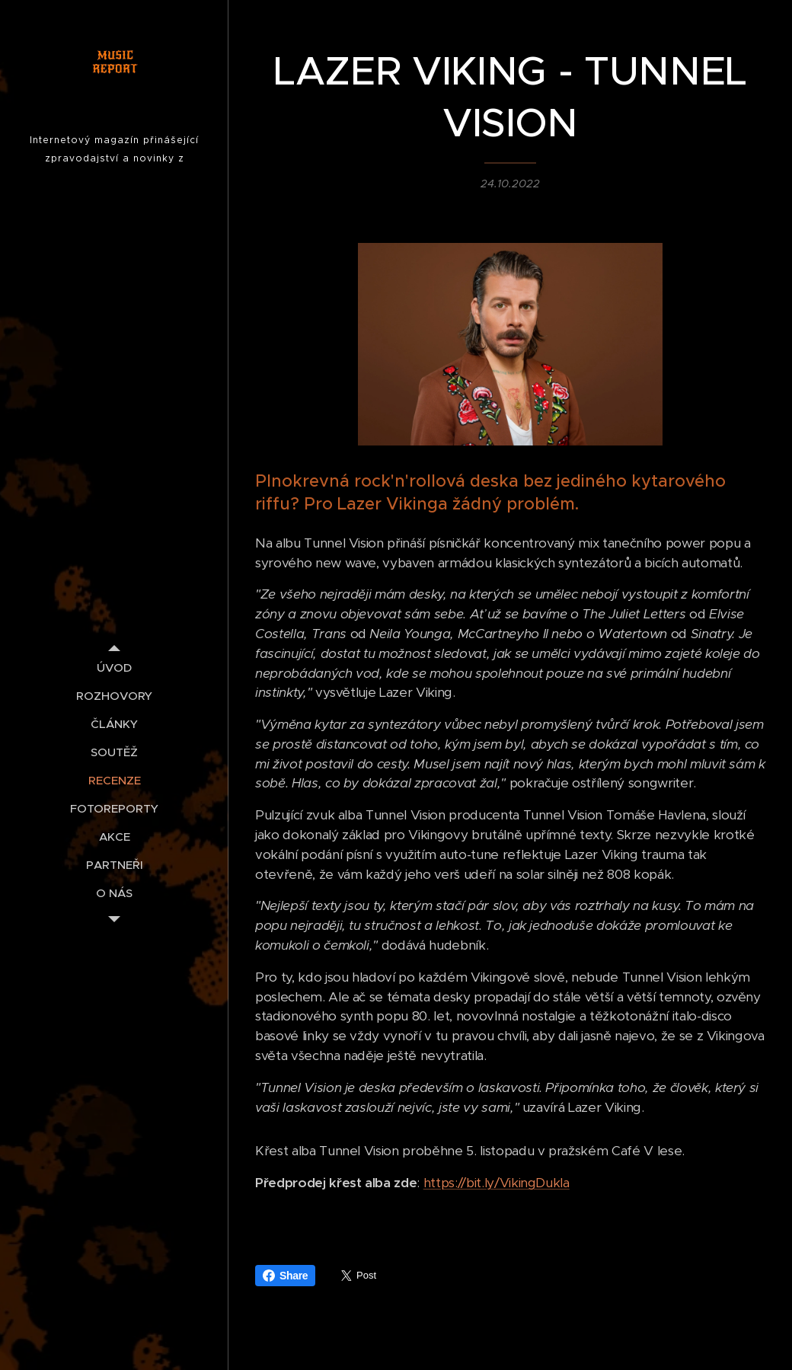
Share (285, 1275)
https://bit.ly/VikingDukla (496, 1182)
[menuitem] (114, 667)
